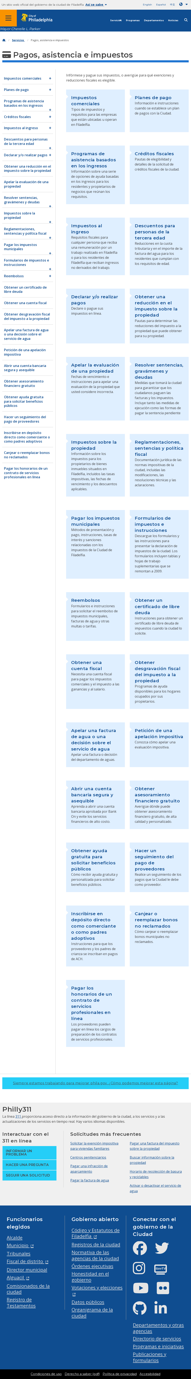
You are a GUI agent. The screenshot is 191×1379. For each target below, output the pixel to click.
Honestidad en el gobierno (90, 1276)
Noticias (173, 20)
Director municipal (27, 1269)
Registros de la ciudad (96, 1244)
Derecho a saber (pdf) (82, 1374)
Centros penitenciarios (88, 1157)
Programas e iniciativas (158, 1346)
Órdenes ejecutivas (92, 1266)
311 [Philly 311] (18, 1116)
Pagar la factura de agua (89, 1180)
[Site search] (186, 20)
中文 (172, 4)
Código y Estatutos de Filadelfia (96, 1233)
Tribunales (18, 1253)
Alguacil (16, 1277)
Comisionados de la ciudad (28, 1289)
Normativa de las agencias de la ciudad (95, 1255)
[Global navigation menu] (8, 18)
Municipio (18, 1245)
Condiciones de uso (46, 1374)
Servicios (116, 20)
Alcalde (14, 1237)
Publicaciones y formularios (149, 1357)
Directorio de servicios (157, 1338)
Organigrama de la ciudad (92, 1312)
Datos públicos (88, 1302)
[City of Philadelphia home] (39, 17)
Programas (133, 20)
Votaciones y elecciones (97, 1287)
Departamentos (154, 20)
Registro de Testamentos (21, 1302)
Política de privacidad (120, 1374)
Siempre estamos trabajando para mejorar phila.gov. (95, 1083)
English (147, 4)
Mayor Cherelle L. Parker (20, 29)
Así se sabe (96, 4)
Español (161, 4)
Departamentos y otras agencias (158, 1328)
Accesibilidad (150, 1374)
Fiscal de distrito (25, 1261)
